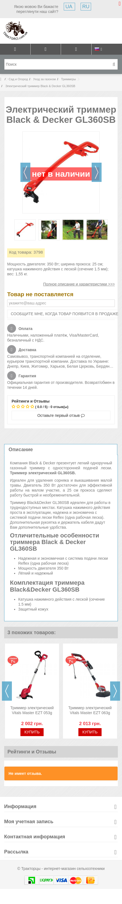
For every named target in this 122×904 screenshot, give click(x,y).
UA (69, 6)
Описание (21, 449)
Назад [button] (25, 172)
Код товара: (20, 252)
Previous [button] (7, 691)
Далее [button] (97, 172)
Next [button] (115, 691)
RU (85, 6)
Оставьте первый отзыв (61, 415)
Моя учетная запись (28, 821)
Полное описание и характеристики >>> (79, 284)
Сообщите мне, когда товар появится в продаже (64, 314)
